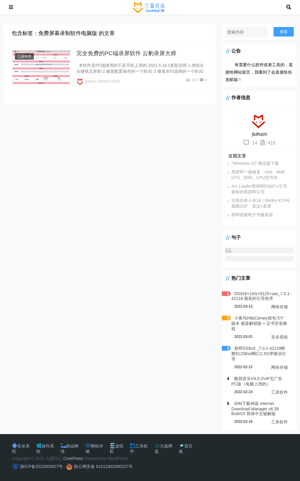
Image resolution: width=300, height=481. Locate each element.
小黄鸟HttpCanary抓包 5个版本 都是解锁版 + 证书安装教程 (259, 323)
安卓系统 (279, 337)
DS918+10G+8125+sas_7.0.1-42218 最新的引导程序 (261, 296)
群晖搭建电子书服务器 (252, 214)
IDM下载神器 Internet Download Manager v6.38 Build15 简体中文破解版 (255, 408)
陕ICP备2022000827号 (41, 466)
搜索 (284, 31)
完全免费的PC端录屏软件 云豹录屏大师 (126, 53)
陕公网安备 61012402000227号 (103, 466)
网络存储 (279, 306)
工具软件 (24, 56)
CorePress (73, 458)
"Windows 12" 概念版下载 (255, 163)
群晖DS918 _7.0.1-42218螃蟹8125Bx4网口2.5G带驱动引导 (258, 353)
